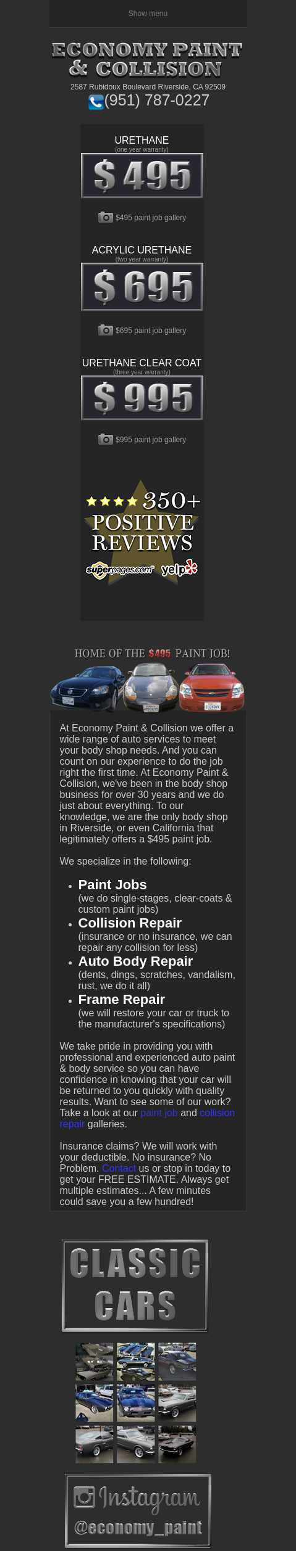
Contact (119, 1168)
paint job (159, 1113)
